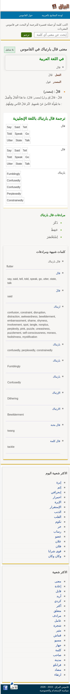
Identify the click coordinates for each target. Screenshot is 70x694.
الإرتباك (56, 392)
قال (58, 273)
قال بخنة (55, 424)
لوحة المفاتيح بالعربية (51, 15)
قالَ (58, 290)
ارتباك (56, 306)
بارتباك (56, 344)
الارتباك (56, 408)
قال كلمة (55, 441)
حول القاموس (25, 15)
